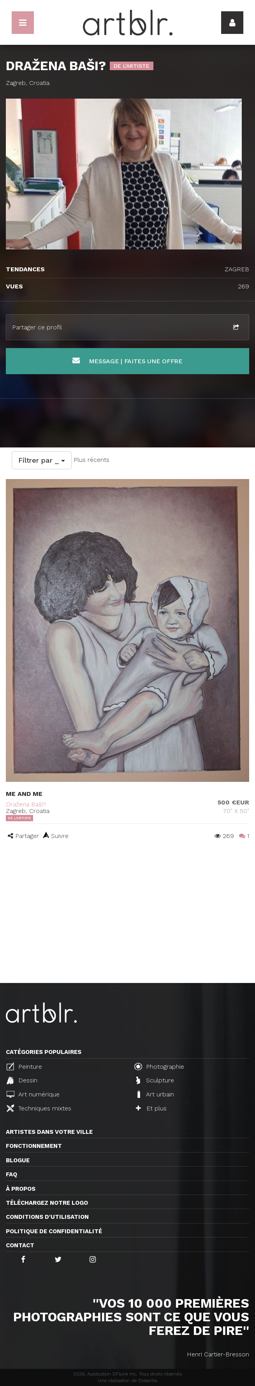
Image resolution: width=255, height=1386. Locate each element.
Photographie (159, 1066)
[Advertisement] (127, 924)
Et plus (151, 1108)
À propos (20, 1188)
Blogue (18, 1160)
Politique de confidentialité (54, 1231)
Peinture (24, 1066)
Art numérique (33, 1094)
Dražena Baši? (26, 804)
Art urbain (155, 1094)
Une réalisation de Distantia (127, 1380)
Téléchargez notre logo (47, 1202)
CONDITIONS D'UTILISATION (47, 1216)
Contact (20, 1245)
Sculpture (155, 1080)
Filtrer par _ (41, 460)
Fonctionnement (34, 1145)
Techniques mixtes (39, 1108)
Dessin (22, 1080)
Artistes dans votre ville (49, 1131)
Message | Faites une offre (127, 361)
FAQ (11, 1174)
